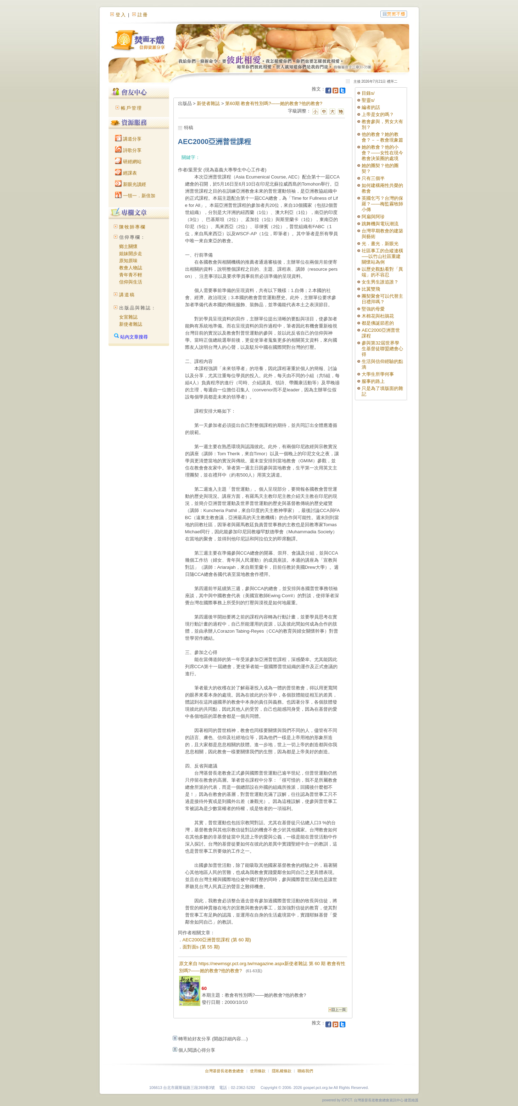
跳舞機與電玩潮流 (380, 223)
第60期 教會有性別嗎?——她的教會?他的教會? (273, 103)
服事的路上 (373, 381)
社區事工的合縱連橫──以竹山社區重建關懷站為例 (382, 256)
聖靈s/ (368, 100)
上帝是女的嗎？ (380, 114)
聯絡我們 (305, 1071)
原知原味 (128, 260)
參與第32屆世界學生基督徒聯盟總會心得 (382, 348)
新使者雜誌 (130, 324)
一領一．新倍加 (135, 195)
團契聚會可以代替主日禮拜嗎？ (382, 298)
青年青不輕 (130, 274)
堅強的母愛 (373, 309)
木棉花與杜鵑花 (378, 316)
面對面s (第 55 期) (201, 947)
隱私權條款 (281, 1071)
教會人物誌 (130, 267)
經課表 (126, 173)
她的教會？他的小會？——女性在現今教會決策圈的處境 (382, 152)
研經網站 (128, 161)
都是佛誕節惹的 (378, 323)
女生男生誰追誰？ (380, 282)
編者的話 (371, 107)
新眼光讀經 (130, 184)
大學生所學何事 (378, 374)
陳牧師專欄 (132, 227)
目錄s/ (368, 93)
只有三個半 (373, 178)
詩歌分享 (128, 150)
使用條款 (258, 1071)
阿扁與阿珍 (373, 216)
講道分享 (128, 139)
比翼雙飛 (371, 289)
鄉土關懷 (128, 246)
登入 (121, 14)
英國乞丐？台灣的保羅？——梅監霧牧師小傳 (382, 204)
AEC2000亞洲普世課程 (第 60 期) (217, 939)
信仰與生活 (130, 282)
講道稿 (127, 294)
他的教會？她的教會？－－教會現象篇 (382, 137)
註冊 (143, 14)
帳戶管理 (131, 108)
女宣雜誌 (128, 317)
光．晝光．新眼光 (380, 243)
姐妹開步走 (130, 253)
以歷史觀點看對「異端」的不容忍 (382, 271)
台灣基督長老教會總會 (224, 1071)
